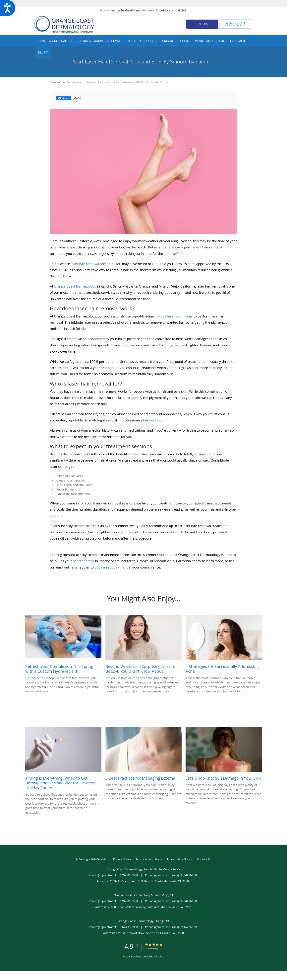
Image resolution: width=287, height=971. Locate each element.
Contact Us (204, 859)
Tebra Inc (102, 859)
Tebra (160, 956)
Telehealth (128, 10)
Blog (89, 82)
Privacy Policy (122, 859)
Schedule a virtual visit (171, 10)
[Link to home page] (70, 24)
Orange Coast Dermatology (65, 82)
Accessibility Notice (179, 859)
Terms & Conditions (149, 859)
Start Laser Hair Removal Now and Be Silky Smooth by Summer (133, 82)
